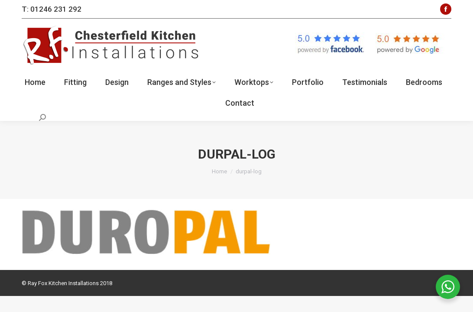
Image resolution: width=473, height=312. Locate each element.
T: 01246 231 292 (51, 9)
